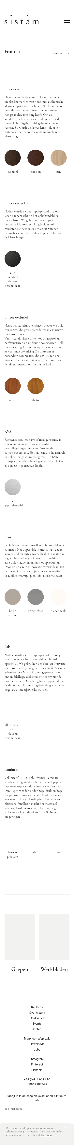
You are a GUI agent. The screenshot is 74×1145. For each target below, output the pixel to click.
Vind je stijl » (61, 53)
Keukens (37, 1007)
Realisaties (37, 1018)
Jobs (37, 1049)
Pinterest (37, 1064)
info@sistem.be (37, 1084)
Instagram (37, 1059)
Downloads (37, 1044)
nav (67, 22)
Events (37, 1023)
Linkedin (37, 1070)
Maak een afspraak (37, 1038)
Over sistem (37, 1012)
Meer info (46, 1135)
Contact (37, 1029)
